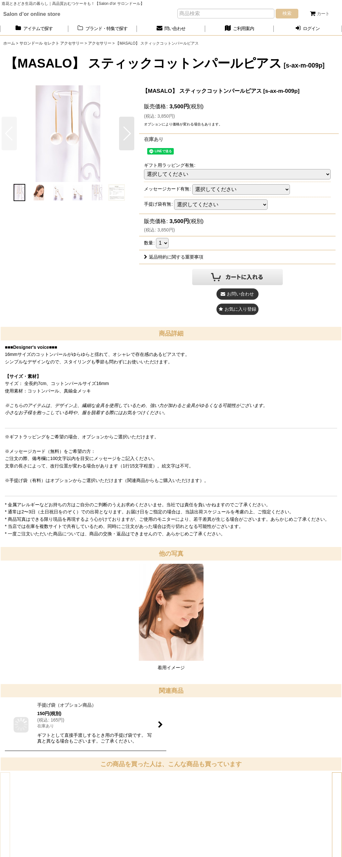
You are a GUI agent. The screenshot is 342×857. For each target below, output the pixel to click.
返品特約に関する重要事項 (173, 257)
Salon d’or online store (31, 14)
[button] (126, 133)
